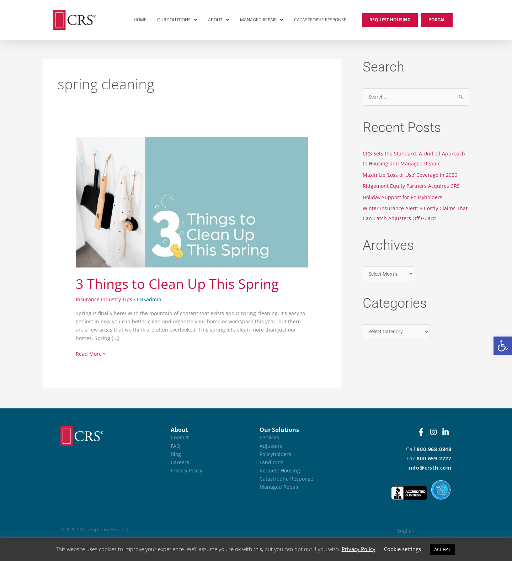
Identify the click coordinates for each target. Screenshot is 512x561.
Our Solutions (177, 20)
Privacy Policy (358, 548)
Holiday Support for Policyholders (402, 197)
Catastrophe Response (320, 20)
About (218, 20)
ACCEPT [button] (442, 549)
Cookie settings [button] (402, 548)
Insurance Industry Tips (104, 299)
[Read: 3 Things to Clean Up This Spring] (192, 201)
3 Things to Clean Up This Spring (177, 283)
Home (140, 20)
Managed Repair (261, 20)
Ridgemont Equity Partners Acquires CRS (411, 185)
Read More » (91, 353)
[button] (503, 346)
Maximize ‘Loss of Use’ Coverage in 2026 (410, 174)
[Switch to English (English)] (418, 530)
